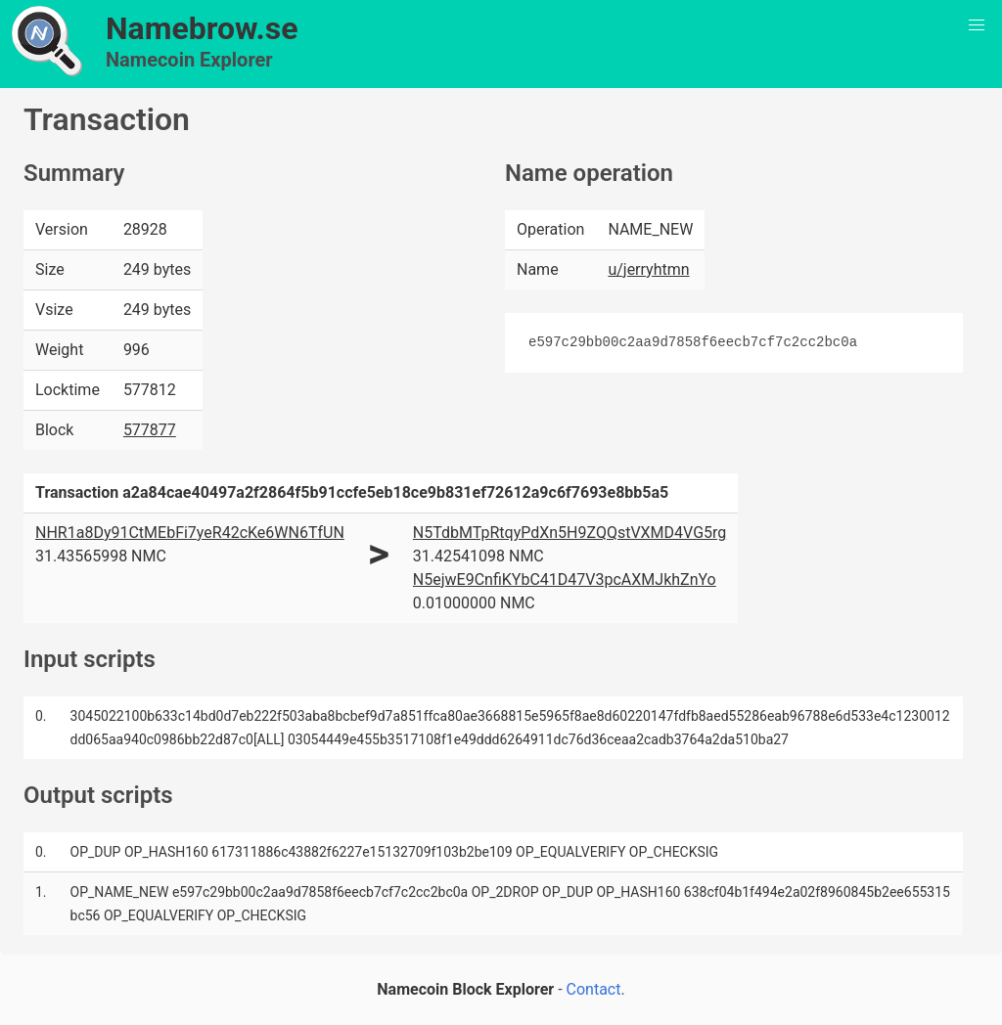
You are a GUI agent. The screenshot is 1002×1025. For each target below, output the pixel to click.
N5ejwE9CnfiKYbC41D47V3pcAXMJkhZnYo (564, 579)
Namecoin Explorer (189, 59)
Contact (594, 989)
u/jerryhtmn (648, 269)
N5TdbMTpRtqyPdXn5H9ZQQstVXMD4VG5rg (569, 532)
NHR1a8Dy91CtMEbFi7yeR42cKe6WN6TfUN (189, 532)
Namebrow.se (202, 28)
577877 (149, 430)
